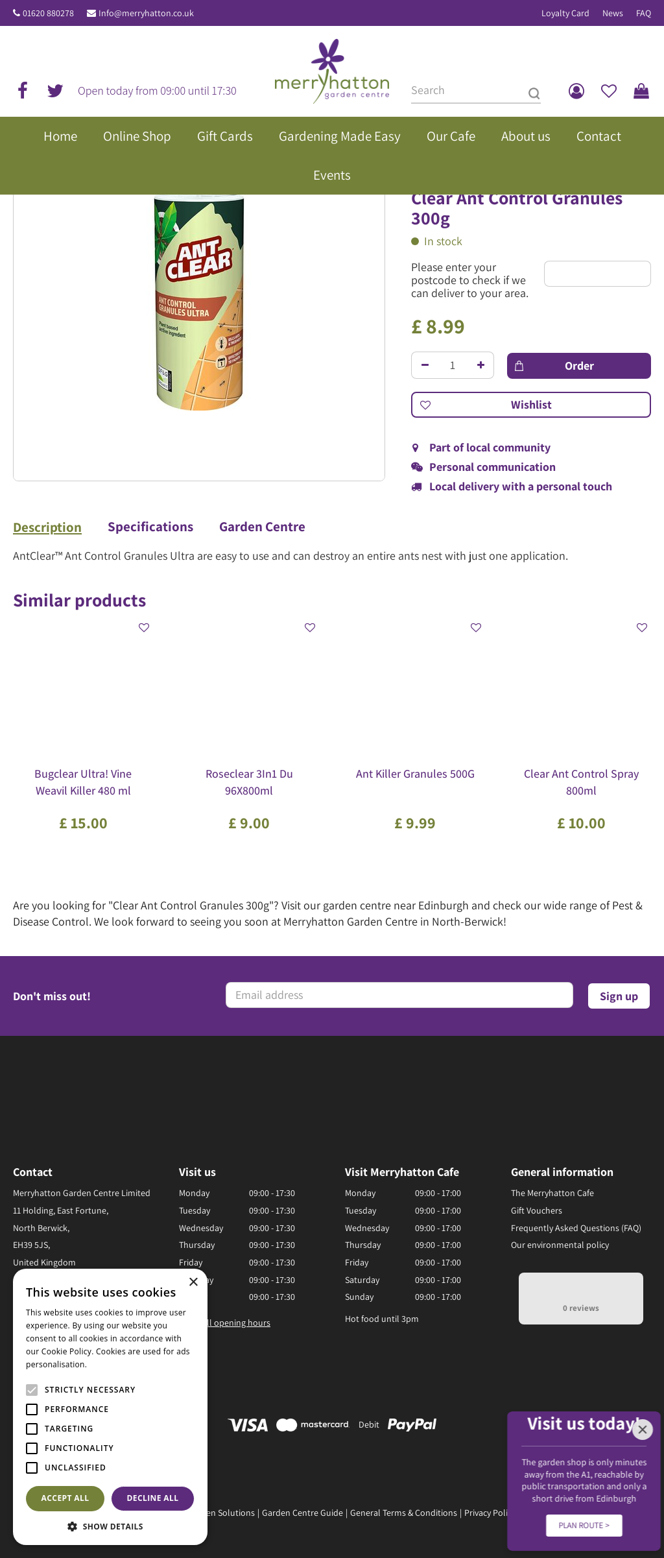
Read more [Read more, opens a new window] (110, 1364)
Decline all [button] (153, 1498)
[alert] (110, 1407)
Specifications (150, 526)
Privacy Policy (490, 1512)
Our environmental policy (560, 1245)
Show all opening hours (224, 1322)
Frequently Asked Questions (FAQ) (576, 1228)
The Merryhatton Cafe (552, 1193)
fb (22, 91)
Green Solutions (224, 1512)
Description (47, 527)
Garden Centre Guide (302, 1512)
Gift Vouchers (536, 1210)
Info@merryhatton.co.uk (146, 13)
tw (55, 91)
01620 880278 (48, 13)
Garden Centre (262, 526)
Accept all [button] (65, 1498)
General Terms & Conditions (403, 1512)
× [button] (193, 1283)
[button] (110, 1526)
